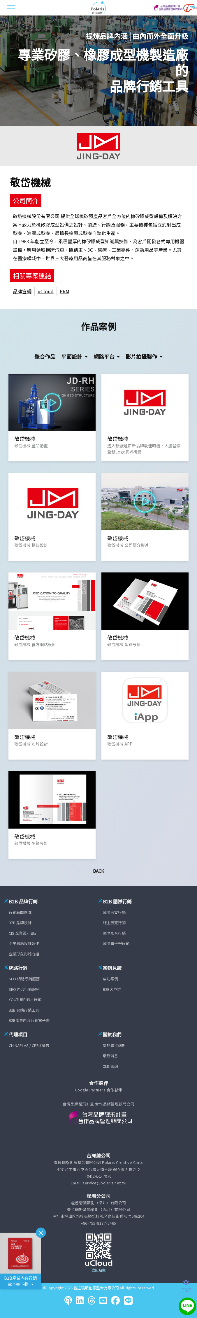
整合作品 (44, 356)
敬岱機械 (30, 182)
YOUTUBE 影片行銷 (25, 999)
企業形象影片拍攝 (24, 954)
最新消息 (110, 1055)
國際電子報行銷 (116, 943)
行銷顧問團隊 (20, 912)
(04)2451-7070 (98, 1176)
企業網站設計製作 (24, 943)
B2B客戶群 (112, 989)
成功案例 (110, 978)
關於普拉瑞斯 (114, 1045)
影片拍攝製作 (142, 356)
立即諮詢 (110, 1066)
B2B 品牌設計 (20, 922)
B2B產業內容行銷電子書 (29, 1020)
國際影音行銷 (114, 933)
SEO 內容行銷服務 (24, 989)
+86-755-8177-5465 (98, 1223)
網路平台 (105, 356)
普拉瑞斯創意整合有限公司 (96, 1288)
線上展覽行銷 (114, 922)
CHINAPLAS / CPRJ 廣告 (29, 1045)
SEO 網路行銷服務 (24, 978)
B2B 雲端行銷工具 (24, 1010)
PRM (64, 291)
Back (98, 871)
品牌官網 (22, 291)
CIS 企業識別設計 (23, 933)
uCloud (46, 291)
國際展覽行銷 (114, 912)
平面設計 (72, 356)
